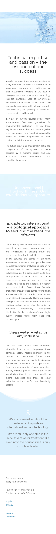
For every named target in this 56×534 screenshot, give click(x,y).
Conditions (11, 516)
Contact (9, 513)
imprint (9, 501)
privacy (9, 505)
